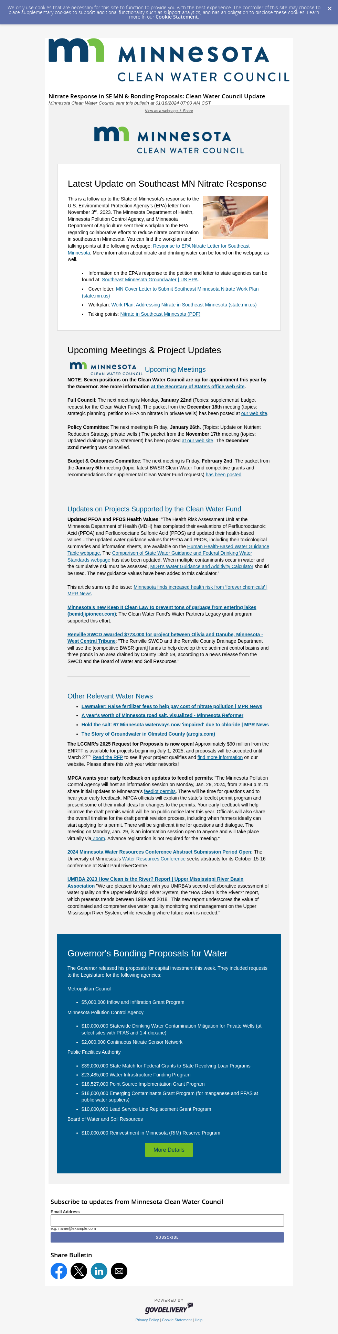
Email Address (65, 1212)
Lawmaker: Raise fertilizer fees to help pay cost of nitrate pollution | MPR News (172, 706)
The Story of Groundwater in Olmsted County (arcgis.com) (148, 734)
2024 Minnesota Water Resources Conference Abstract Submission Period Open (159, 852)
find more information (220, 757)
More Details (169, 1150)
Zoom (98, 838)
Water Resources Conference (154, 858)
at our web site (197, 440)
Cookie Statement (177, 16)
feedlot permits (160, 791)
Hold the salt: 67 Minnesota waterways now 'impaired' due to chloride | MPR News (175, 724)
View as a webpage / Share (169, 111)
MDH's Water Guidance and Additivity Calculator (201, 566)
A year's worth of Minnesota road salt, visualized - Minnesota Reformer (162, 715)
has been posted (224, 474)
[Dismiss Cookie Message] (329, 6)
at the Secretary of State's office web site (198, 386)
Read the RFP (108, 757)
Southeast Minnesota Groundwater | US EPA (150, 279)
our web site (254, 413)
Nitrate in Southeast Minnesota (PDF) (160, 314)
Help (198, 1320)
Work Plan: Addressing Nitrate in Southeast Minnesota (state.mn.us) (183, 304)
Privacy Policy (147, 1320)
